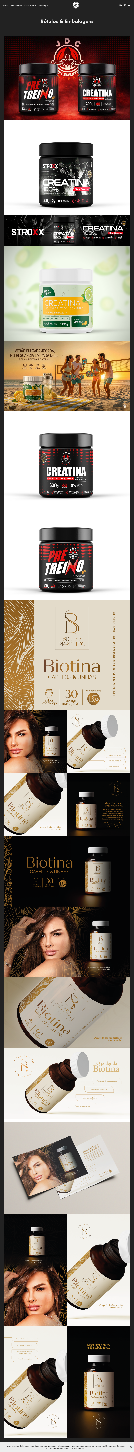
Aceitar (74, 1448)
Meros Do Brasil (30, 5)
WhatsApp (43, 5)
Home (5, 5)
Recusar (81, 1448)
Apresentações (16, 5)
